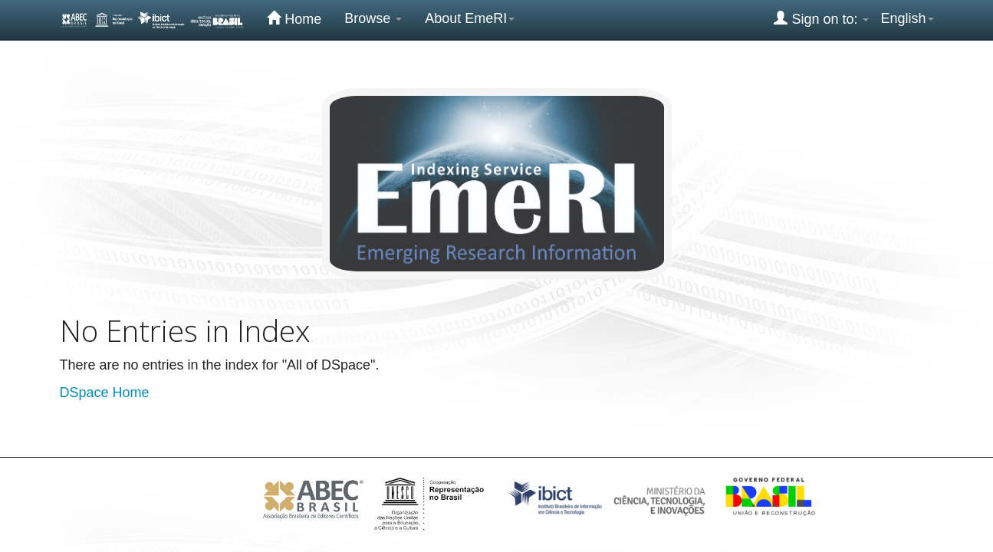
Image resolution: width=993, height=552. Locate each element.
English (906, 18)
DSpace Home (105, 392)
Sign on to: (821, 18)
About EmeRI (470, 18)
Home (294, 18)
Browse (373, 18)
